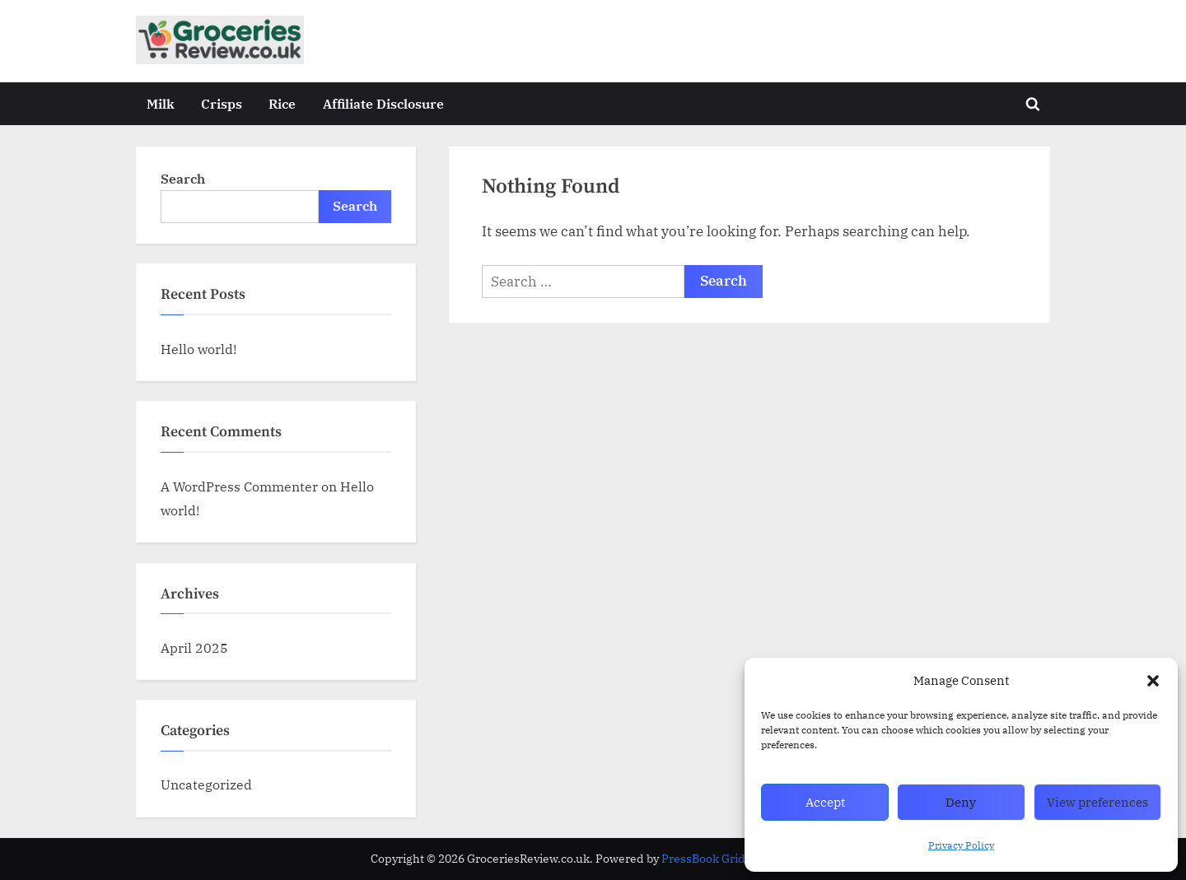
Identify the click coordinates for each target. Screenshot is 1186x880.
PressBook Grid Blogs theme (738, 858)
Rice (282, 103)
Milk (161, 103)
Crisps (221, 103)
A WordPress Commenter (239, 486)
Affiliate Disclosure (383, 103)
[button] (1153, 681)
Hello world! (198, 348)
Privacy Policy (961, 845)
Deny (961, 802)
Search (183, 178)
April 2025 (194, 647)
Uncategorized (206, 784)
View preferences (1097, 802)
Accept (825, 802)
